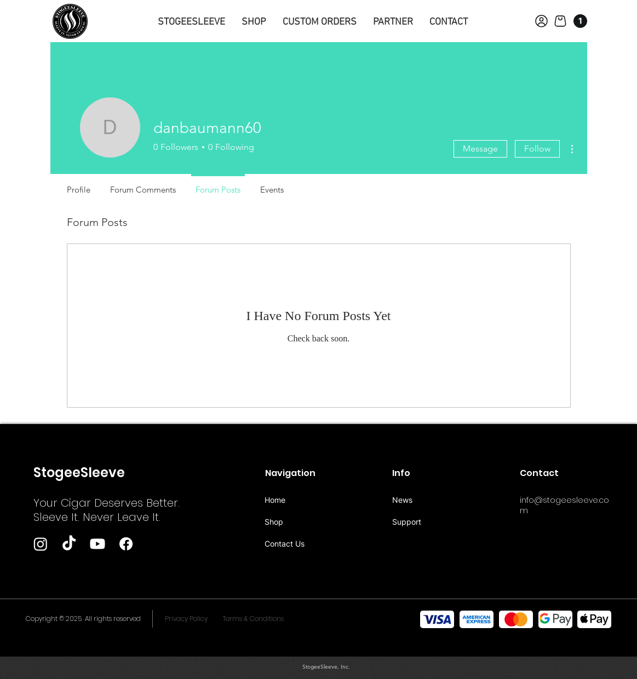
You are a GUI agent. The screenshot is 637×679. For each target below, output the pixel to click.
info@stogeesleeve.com (564, 505)
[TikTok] (69, 544)
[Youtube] (97, 544)
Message (480, 148)
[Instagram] (40, 544)
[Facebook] (126, 544)
